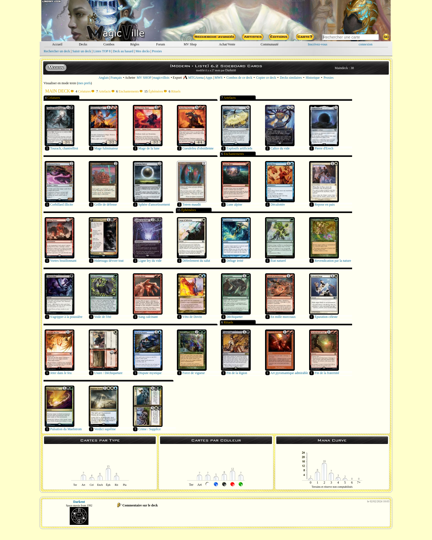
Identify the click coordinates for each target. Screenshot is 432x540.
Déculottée (278, 204)
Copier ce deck (266, 78)
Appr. (209, 78)
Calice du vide (280, 148)
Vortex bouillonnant (63, 261)
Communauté (270, 44)
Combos (108, 44)
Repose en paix (325, 204)
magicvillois (161, 78)
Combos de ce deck (239, 78)
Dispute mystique (149, 373)
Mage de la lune (149, 148)
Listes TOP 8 (101, 51)
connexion (365, 44)
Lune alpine (234, 204)
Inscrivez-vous (317, 44)
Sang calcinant (148, 317)
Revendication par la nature (333, 261)
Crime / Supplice (149, 429)
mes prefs (84, 83)
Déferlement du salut (196, 261)
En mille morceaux (283, 317)
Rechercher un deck (57, 51)
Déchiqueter (234, 317)
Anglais (103, 78)
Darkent (230, 70)
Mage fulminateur (106, 148)
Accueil (57, 44)
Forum (160, 44)
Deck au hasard (123, 51)
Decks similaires (291, 78)
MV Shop (190, 44)
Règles (134, 44)
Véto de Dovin (192, 317)
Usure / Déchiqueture (108, 373)
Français (116, 78)
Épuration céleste (326, 317)
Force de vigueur (193, 373)
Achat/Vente (227, 44)
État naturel (278, 261)
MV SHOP (144, 78)
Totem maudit (191, 204)
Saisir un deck (81, 51)
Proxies (157, 51)
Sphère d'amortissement (154, 204)
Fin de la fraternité (327, 373)
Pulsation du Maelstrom (66, 429)
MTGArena (193, 78)
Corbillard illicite (61, 204)
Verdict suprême (105, 429)
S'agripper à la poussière (66, 317)
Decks (83, 44)
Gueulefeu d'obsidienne (198, 148)
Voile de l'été (102, 317)
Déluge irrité (234, 261)
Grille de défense (105, 204)
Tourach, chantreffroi (64, 148)
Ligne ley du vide (149, 261)
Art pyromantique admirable (289, 373)
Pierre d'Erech (324, 148)
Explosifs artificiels (239, 148)
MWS (219, 78)
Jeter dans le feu (61, 373)
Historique (313, 78)
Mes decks (143, 51)
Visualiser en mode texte (60, 83)
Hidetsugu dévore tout (109, 261)
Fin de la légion (236, 373)
